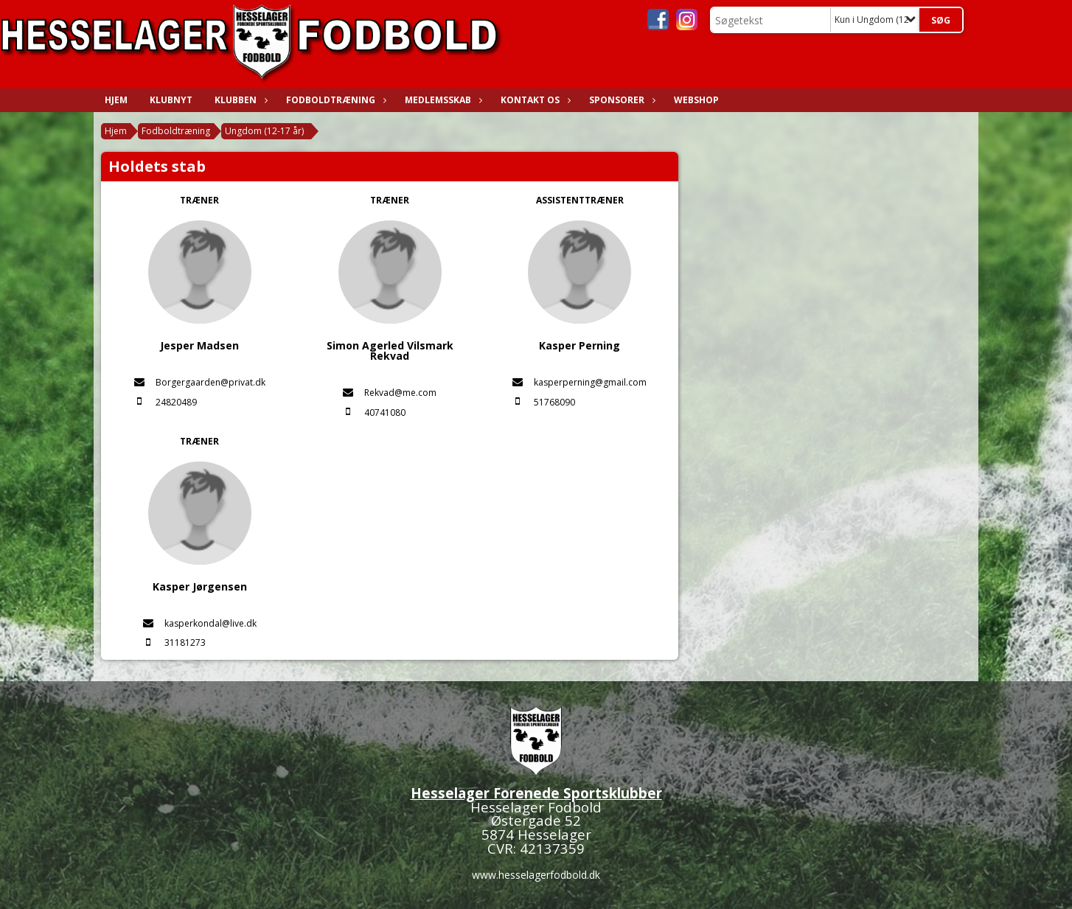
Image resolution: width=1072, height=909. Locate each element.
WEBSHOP (696, 100)
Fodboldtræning (334, 100)
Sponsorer (620, 100)
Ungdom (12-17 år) (264, 131)
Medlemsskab (441, 100)
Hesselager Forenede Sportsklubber (536, 793)
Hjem (116, 100)
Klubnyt (171, 100)
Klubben (239, 100)
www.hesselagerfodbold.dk (536, 875)
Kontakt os (534, 100)
